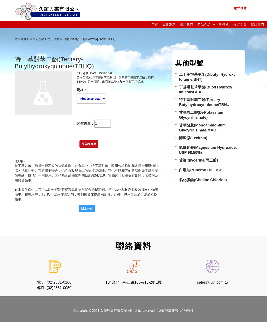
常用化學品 (37, 39)
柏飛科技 (187, 310)
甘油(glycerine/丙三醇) (198, 160)
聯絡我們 (257, 24)
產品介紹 (204, 24)
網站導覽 (240, 8)
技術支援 (240, 24)
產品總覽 (20, 39)
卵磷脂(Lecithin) (193, 138)
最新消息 (169, 24)
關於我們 (186, 24)
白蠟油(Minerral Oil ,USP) (201, 170)
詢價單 (224, 24)
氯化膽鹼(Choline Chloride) (203, 180)
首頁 (154, 24)
